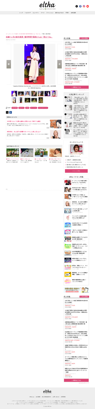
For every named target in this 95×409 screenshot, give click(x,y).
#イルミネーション (43, 107)
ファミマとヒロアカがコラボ (74, 162)
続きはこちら (77, 87)
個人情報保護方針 (46, 396)
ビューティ (36, 12)
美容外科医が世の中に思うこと (75, 167)
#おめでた (21, 107)
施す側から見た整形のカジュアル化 (76, 164)
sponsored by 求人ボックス (84, 89)
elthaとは (32, 396)
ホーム (7, 33)
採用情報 (63, 396)
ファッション (49, 12)
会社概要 (38, 396)
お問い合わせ (56, 396)
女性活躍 (73, 12)
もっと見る (77, 171)
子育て (67, 12)
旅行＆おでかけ (59, 12)
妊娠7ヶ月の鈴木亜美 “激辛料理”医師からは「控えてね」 (28, 33)
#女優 (27, 107)
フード (42, 12)
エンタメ (12, 33)
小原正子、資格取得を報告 (74, 160)
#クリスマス (33, 107)
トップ (21, 12)
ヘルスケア (28, 12)
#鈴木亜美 (14, 107)
